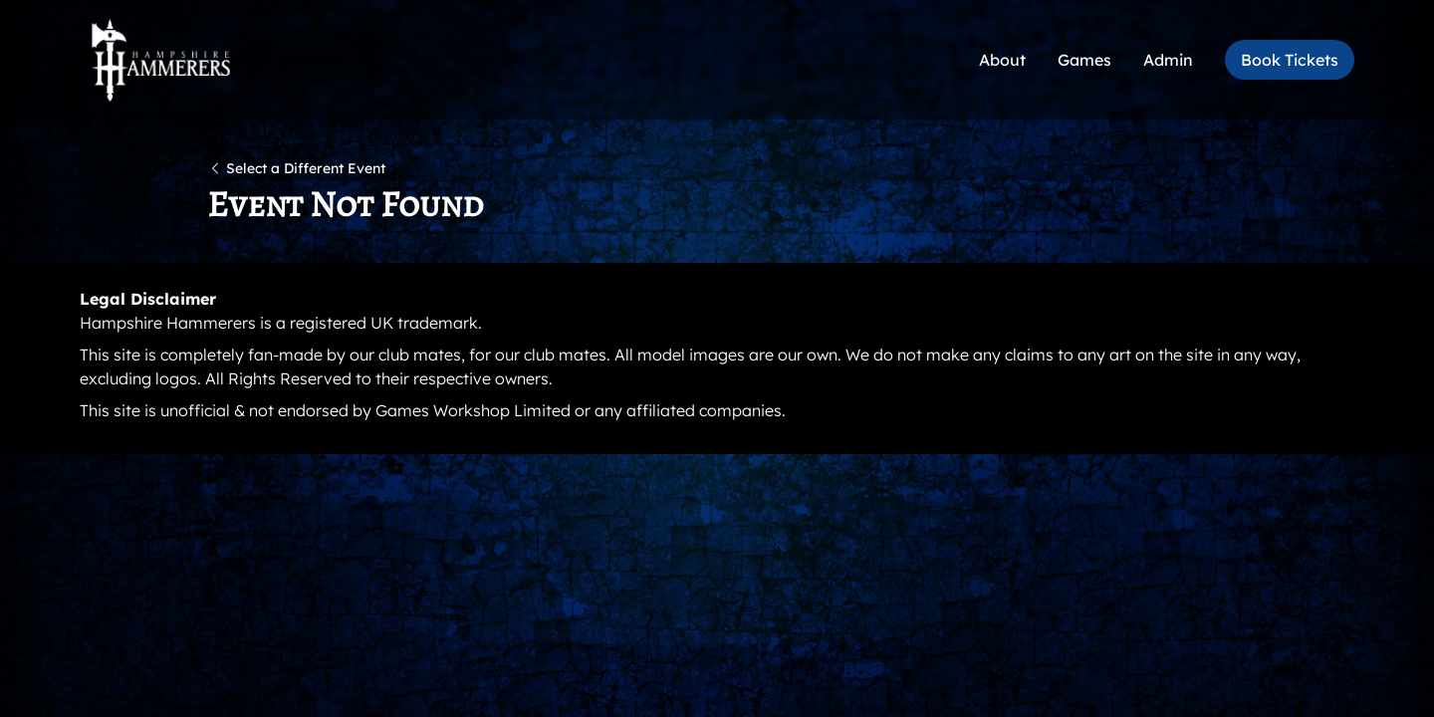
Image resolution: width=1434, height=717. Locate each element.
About (1002, 60)
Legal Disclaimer (148, 299)
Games (1084, 60)
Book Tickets (1289, 60)
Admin (1168, 60)
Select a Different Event (296, 168)
